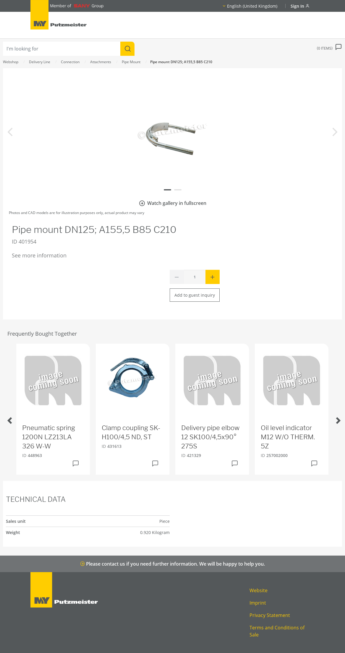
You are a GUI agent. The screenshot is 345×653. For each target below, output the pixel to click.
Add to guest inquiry (194, 295)
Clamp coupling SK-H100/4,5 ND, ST (131, 432)
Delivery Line (39, 61)
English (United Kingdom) (252, 6)
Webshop (10, 61)
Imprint (258, 603)
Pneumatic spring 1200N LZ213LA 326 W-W (48, 437)
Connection (70, 61)
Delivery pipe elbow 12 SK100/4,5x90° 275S (210, 437)
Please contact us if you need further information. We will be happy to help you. (172, 564)
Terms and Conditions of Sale (277, 631)
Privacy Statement (270, 615)
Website (259, 590)
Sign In (300, 6)
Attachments (100, 61)
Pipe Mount (131, 61)
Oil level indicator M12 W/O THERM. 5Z (288, 437)
